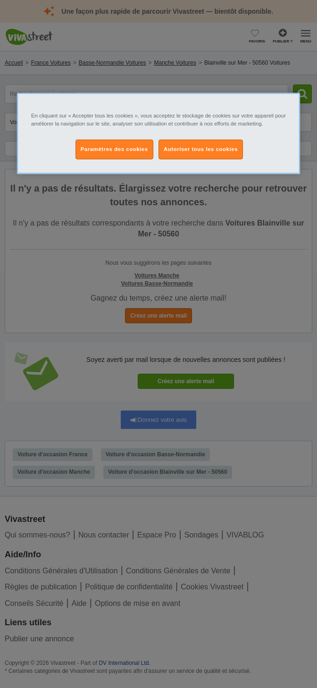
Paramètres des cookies (114, 148)
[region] (158, 133)
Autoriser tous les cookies (201, 148)
